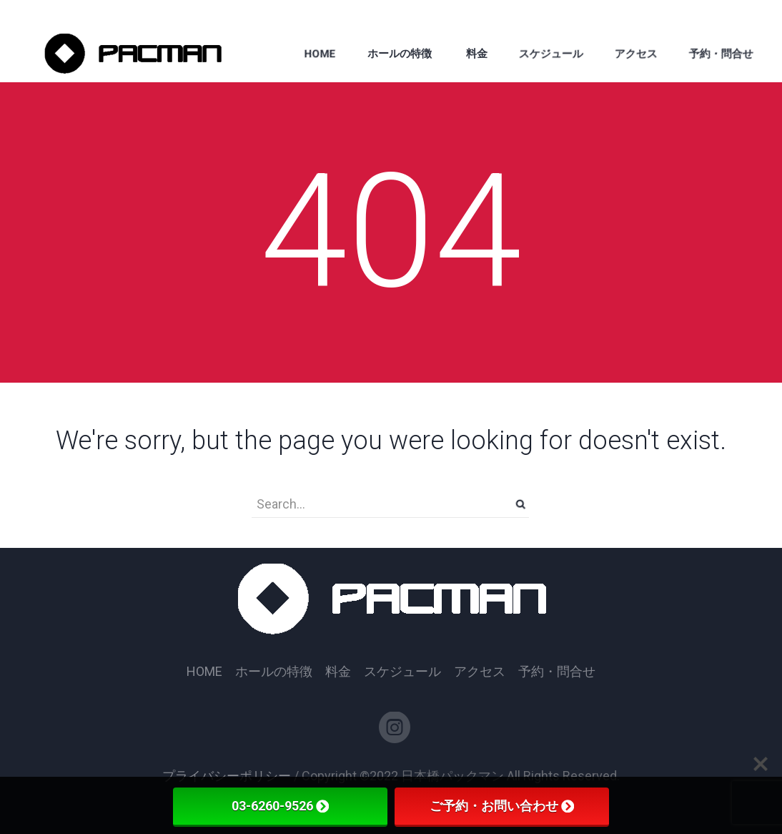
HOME (204, 671)
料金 (338, 671)
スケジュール (402, 671)
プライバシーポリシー (226, 775)
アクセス (479, 671)
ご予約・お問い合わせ (502, 805)
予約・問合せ (556, 671)
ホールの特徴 (273, 671)
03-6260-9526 (280, 805)
